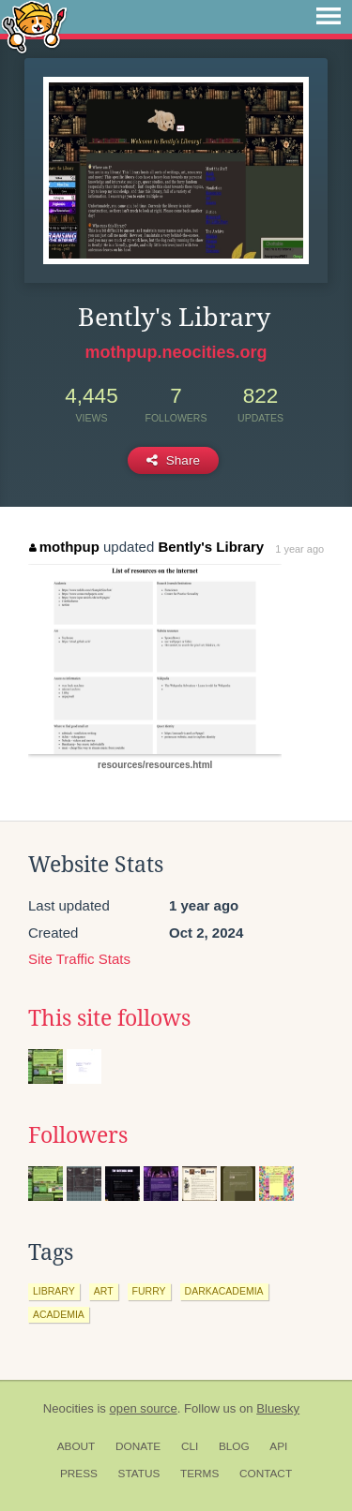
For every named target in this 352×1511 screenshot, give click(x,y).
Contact (265, 1473)
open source (143, 1408)
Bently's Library (211, 547)
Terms (199, 1473)
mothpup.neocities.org (175, 352)
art (104, 1290)
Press (79, 1473)
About (76, 1446)
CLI (189, 1446)
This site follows (109, 1018)
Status (139, 1473)
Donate (138, 1446)
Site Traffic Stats (79, 959)
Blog (234, 1446)
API (278, 1446)
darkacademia (224, 1290)
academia (58, 1314)
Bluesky (277, 1408)
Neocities (68, 1408)
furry (149, 1290)
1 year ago (299, 549)
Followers (78, 1135)
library (54, 1290)
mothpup (64, 547)
